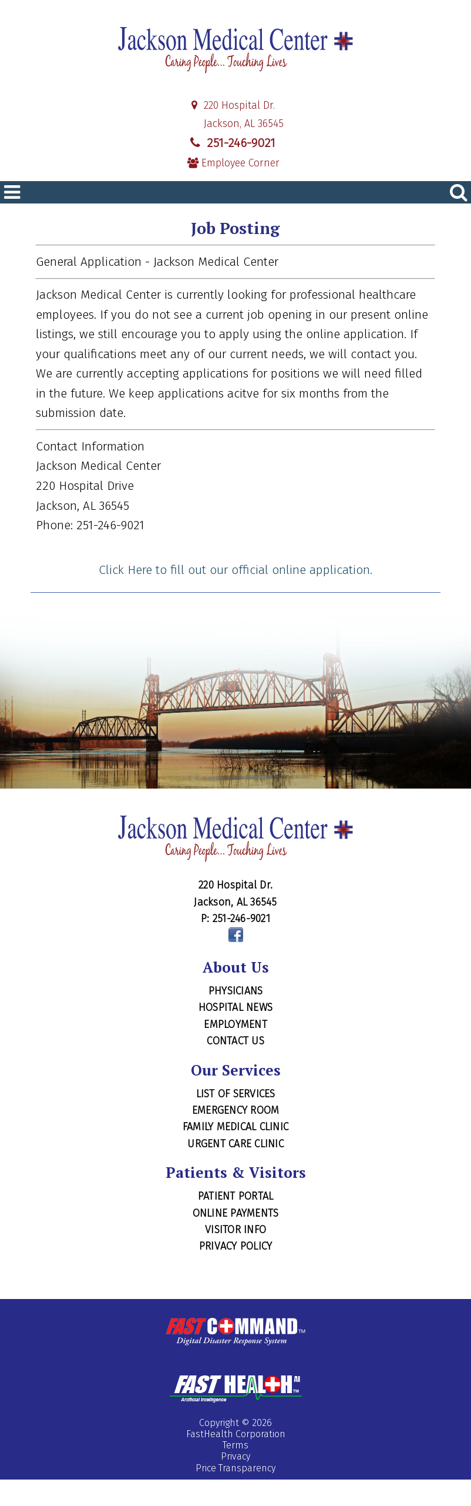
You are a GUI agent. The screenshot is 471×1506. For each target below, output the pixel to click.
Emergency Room (236, 1110)
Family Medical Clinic (235, 1126)
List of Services (235, 1093)
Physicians (235, 990)
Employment (235, 1024)
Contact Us (235, 1040)
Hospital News (235, 1007)
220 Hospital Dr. (231, 105)
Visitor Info (235, 1229)
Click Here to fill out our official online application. (235, 569)
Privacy (235, 1456)
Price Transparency (235, 1468)
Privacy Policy (235, 1246)
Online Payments (236, 1213)
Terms (235, 1445)
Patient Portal (236, 1196)
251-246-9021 (231, 143)
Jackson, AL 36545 (235, 124)
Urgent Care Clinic (235, 1143)
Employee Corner (233, 163)
